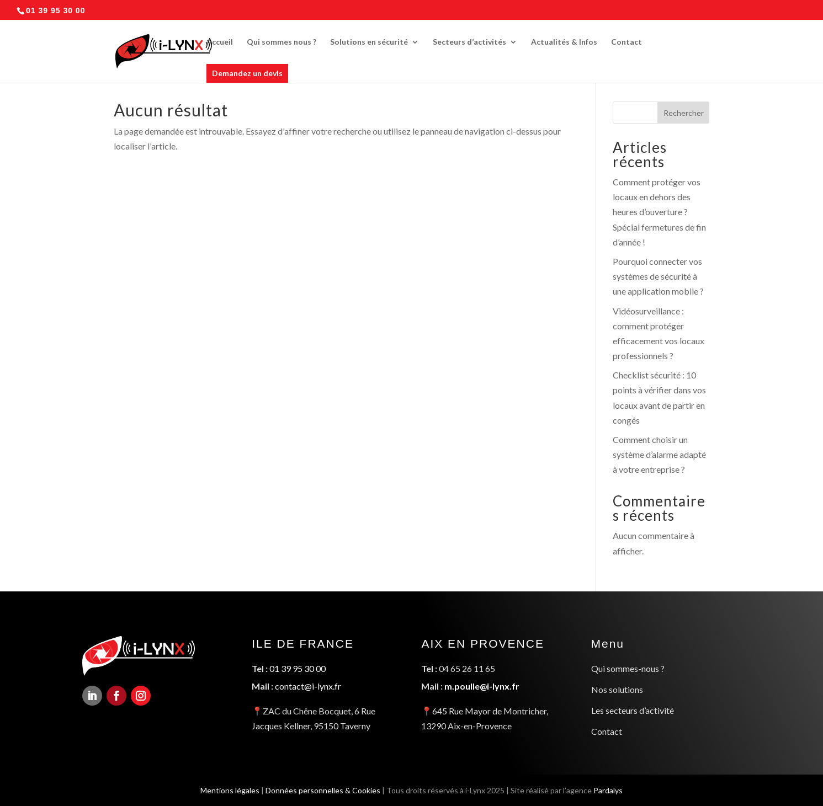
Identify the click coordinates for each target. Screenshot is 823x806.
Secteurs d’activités (469, 42)
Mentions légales (227, 789)
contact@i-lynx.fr (308, 686)
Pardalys (611, 789)
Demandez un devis (247, 73)
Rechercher (683, 113)
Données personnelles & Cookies (321, 789)
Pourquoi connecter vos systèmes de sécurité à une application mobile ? (658, 276)
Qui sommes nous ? (281, 42)
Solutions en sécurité (369, 42)
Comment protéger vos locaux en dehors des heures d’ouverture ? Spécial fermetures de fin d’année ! (659, 212)
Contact (626, 42)
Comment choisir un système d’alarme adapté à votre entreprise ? (659, 454)
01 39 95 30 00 (298, 669)
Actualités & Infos (564, 42)
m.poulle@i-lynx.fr (481, 686)
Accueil (219, 42)
